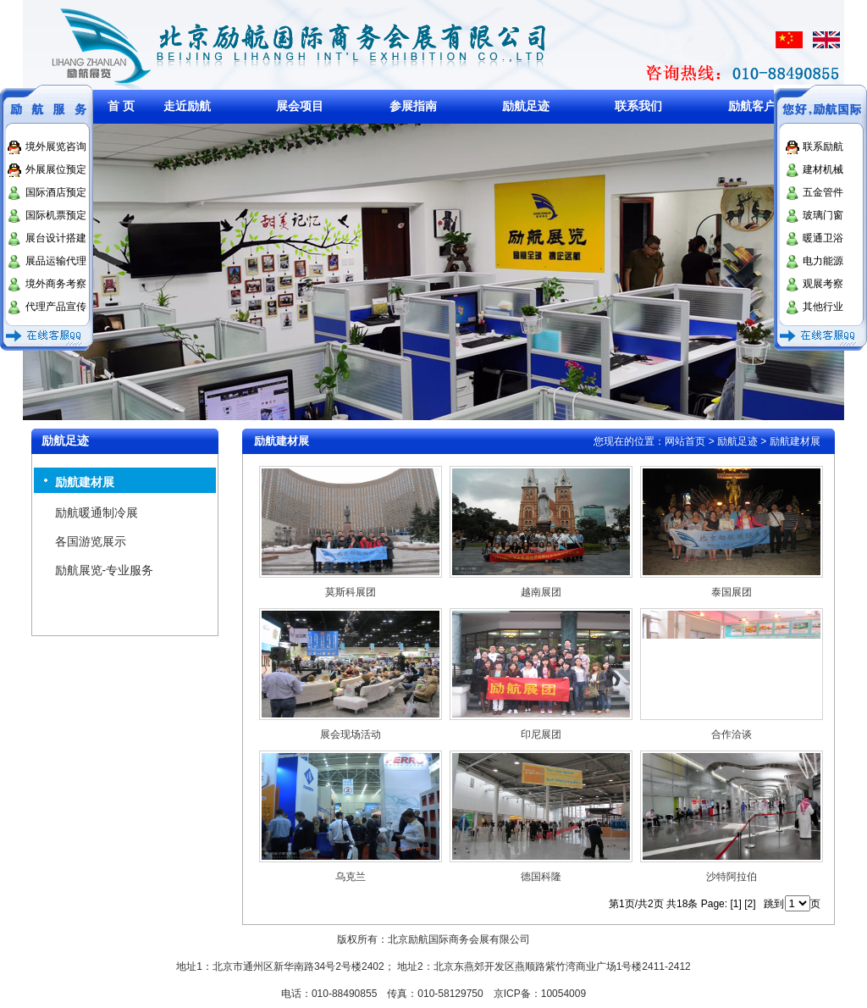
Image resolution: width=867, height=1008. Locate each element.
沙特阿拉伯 (731, 877)
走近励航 (187, 106)
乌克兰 (350, 877)
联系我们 (638, 106)
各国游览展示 (90, 541)
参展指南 (413, 106)
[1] (735, 904)
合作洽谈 (731, 734)
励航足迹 (525, 106)
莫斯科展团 (350, 592)
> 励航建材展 (789, 441)
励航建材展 (84, 482)
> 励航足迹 (733, 441)
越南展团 (541, 592)
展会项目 (299, 106)
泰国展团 (731, 592)
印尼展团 (541, 734)
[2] (749, 904)
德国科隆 (541, 877)
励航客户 (752, 106)
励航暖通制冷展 (96, 512)
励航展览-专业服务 (104, 570)
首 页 (121, 106)
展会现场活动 (350, 734)
